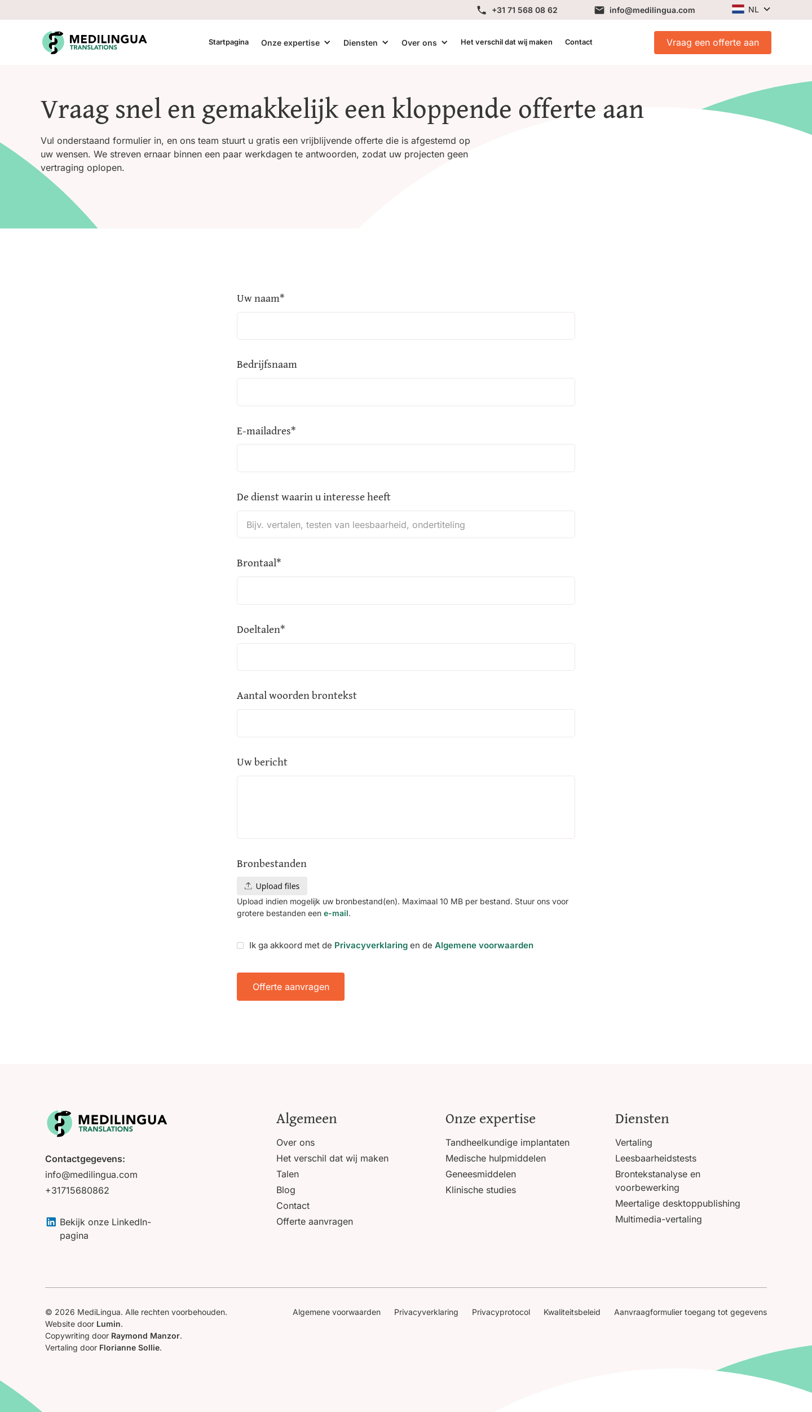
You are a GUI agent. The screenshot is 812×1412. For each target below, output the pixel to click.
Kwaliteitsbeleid (572, 1312)
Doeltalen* (261, 629)
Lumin (108, 1324)
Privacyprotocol (501, 1312)
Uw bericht (262, 761)
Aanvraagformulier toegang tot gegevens (690, 1312)
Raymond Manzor (145, 1335)
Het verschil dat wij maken (507, 42)
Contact (579, 42)
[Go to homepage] (106, 1123)
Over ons (419, 42)
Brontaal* (259, 562)
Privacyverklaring (371, 945)
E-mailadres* (266, 430)
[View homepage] (94, 42)
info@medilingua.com (91, 1174)
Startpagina (229, 42)
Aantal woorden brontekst (297, 695)
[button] (751, 9)
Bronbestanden (272, 863)
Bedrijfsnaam (267, 364)
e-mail (334, 913)
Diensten (360, 42)
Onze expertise (290, 42)
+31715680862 (77, 1190)
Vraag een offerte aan (713, 42)
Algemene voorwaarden (484, 945)
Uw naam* (261, 298)
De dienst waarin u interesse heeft (314, 496)
